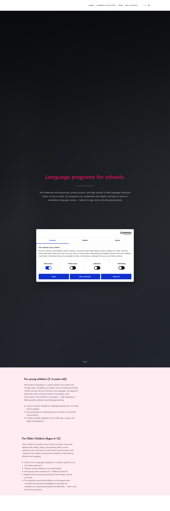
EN (145, 5)
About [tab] (117, 240)
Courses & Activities (106, 5)
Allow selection (85, 276)
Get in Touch (132, 5)
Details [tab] (85, 240)
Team (120, 5)
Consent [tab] (52, 240)
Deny (54, 276)
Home (91, 5)
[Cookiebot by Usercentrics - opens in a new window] (121, 233)
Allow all (116, 276)
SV (149, 5)
